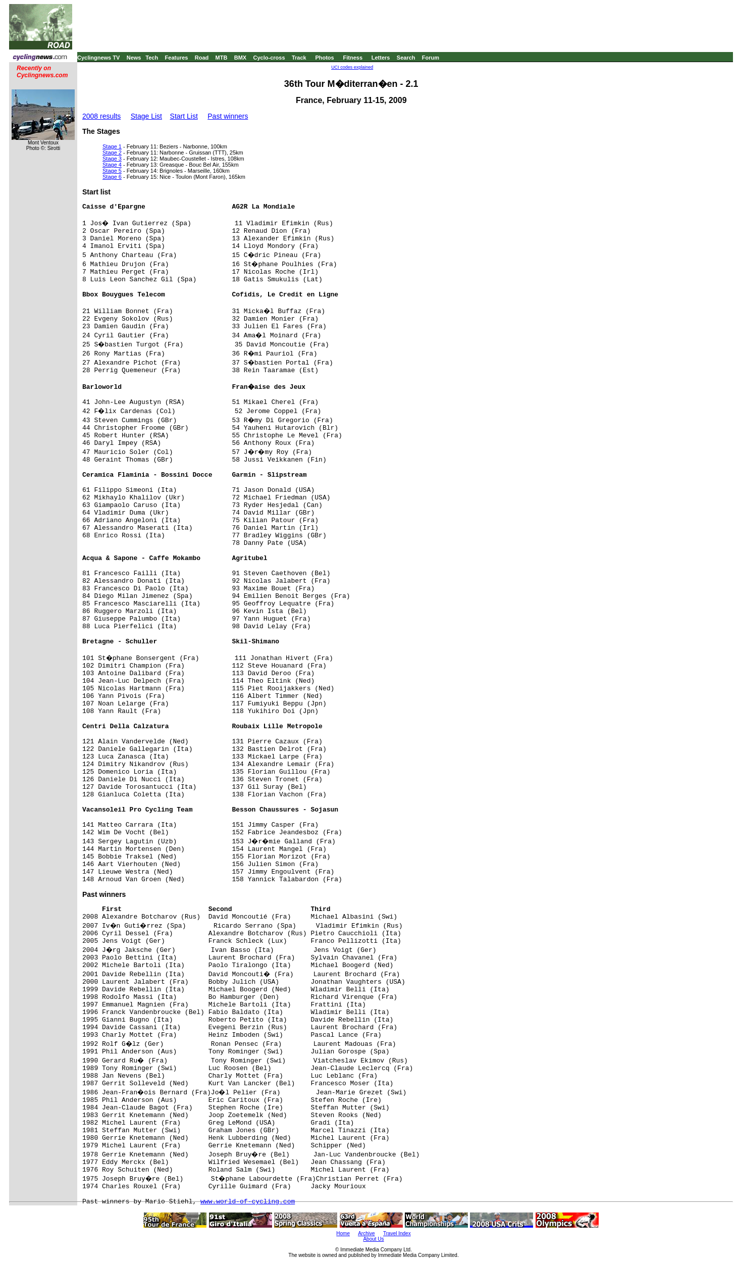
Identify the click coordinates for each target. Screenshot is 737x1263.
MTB (222, 58)
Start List (184, 116)
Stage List (146, 116)
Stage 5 (112, 171)
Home (343, 1233)
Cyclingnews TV (98, 58)
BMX (240, 58)
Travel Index (397, 1233)
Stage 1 (112, 146)
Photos (324, 58)
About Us (373, 1239)
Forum (430, 58)
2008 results (101, 116)
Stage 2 (112, 152)
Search (406, 58)
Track (299, 58)
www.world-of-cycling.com (247, 1201)
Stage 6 (112, 177)
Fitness (352, 58)
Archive (366, 1233)
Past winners (227, 116)
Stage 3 (112, 159)
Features (176, 58)
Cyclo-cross (269, 58)
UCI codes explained (352, 67)
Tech (151, 58)
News (134, 58)
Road (202, 58)
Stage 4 (112, 165)
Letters (381, 58)
